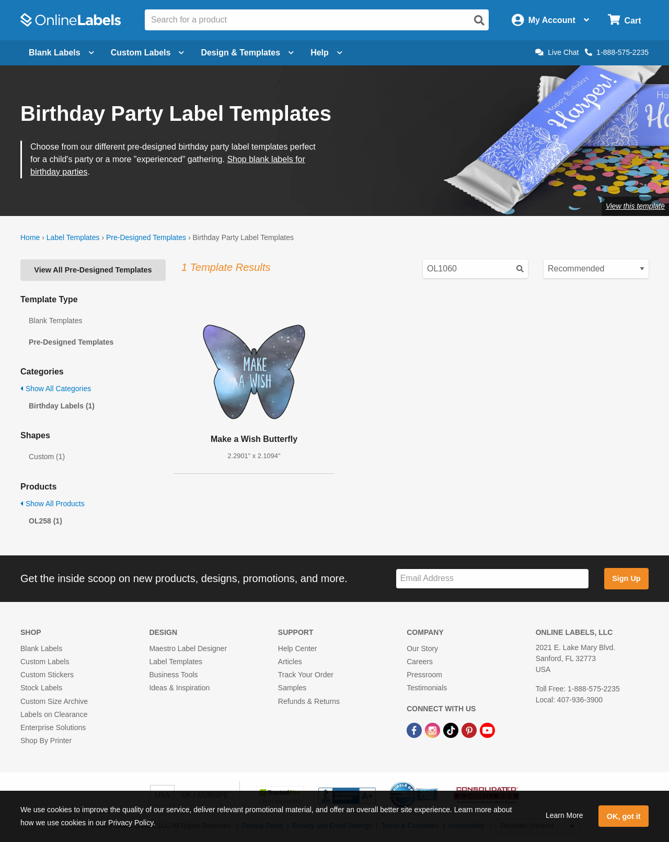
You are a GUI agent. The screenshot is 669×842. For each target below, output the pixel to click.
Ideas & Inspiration (179, 688)
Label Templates (73, 237)
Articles (290, 661)
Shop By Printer (46, 740)
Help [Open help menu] (326, 52)
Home (30, 237)
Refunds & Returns (309, 701)
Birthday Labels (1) (62, 406)
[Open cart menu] (624, 20)
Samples (292, 688)
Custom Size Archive (54, 701)
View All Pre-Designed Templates (93, 270)
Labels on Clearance (53, 714)
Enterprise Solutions (53, 727)
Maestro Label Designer (188, 648)
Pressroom (424, 674)
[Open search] (479, 20)
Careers (420, 661)
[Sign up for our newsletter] (492, 578)
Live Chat (557, 52)
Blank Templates (55, 320)
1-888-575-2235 (617, 52)
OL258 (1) (45, 521)
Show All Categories (55, 388)
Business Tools (173, 674)
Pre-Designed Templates (146, 237)
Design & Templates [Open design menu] (247, 52)
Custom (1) (47, 456)
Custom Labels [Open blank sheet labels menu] (147, 52)
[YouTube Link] (487, 729)
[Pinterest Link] (470, 729)
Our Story (422, 648)
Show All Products (52, 503)
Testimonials (427, 688)
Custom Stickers (47, 674)
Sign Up (626, 578)
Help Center (297, 648)
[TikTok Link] (451, 729)
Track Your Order (305, 674)
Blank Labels (41, 648)
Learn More (564, 815)
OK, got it (624, 816)
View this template (635, 206)
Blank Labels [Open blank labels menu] (61, 52)
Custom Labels (44, 661)
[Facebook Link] (415, 729)
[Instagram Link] (433, 729)
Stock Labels (41, 688)
